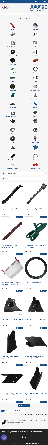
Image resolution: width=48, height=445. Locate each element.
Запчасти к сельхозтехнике (10, 19)
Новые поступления (37, 433)
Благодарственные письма (18, 431)
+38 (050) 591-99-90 (38, 8)
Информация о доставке (38, 431)
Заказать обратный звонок (38, 10)
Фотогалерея (5, 431)
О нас (28, 431)
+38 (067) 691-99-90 (38, 6)
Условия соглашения (25, 433)
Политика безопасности (11, 433)
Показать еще (24, 406)
